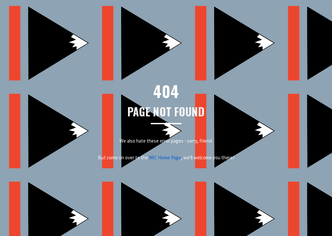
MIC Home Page (165, 157)
